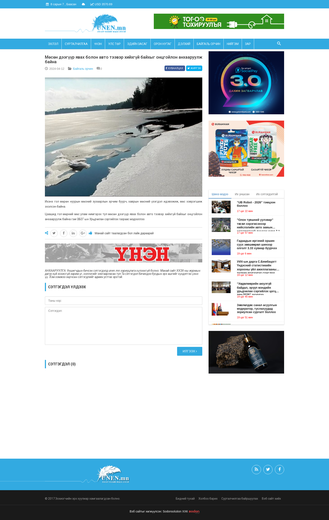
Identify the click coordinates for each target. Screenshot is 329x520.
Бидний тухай (185, 498)
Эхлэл (53, 44)
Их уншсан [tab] (242, 194)
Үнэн (98, 44)
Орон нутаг (162, 44)
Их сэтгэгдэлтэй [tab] (267, 194)
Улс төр (114, 44)
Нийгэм (233, 44)
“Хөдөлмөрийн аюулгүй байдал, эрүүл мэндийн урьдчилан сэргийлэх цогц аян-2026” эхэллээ (256, 287)
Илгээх (190, 351)
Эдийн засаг (137, 44)
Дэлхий (184, 44)
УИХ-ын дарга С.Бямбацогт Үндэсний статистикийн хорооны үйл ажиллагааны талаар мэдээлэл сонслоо (257, 265)
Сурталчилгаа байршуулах (239, 498)
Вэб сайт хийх (271, 498)
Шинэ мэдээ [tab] (220, 194)
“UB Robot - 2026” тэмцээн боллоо (256, 204)
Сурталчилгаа (76, 44)
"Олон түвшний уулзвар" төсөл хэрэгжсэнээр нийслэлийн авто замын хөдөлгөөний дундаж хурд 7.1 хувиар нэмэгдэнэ (258, 223)
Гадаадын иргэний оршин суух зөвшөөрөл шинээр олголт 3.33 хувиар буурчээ (257, 244)
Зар (248, 44)
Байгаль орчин (208, 44)
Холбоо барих (208, 498)
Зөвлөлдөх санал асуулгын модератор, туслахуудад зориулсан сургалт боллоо (257, 308)
